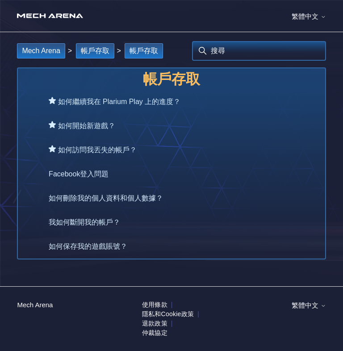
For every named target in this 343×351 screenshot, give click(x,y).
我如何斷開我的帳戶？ (84, 222)
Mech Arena (41, 50)
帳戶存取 (95, 50)
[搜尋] (259, 51)
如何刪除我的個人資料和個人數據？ (106, 198)
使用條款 (154, 304)
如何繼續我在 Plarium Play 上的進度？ (119, 101)
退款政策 (154, 323)
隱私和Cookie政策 (168, 314)
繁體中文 (309, 16)
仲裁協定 (154, 332)
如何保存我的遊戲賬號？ (88, 246)
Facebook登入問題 (79, 174)
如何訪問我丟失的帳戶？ (97, 150)
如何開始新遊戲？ (86, 126)
